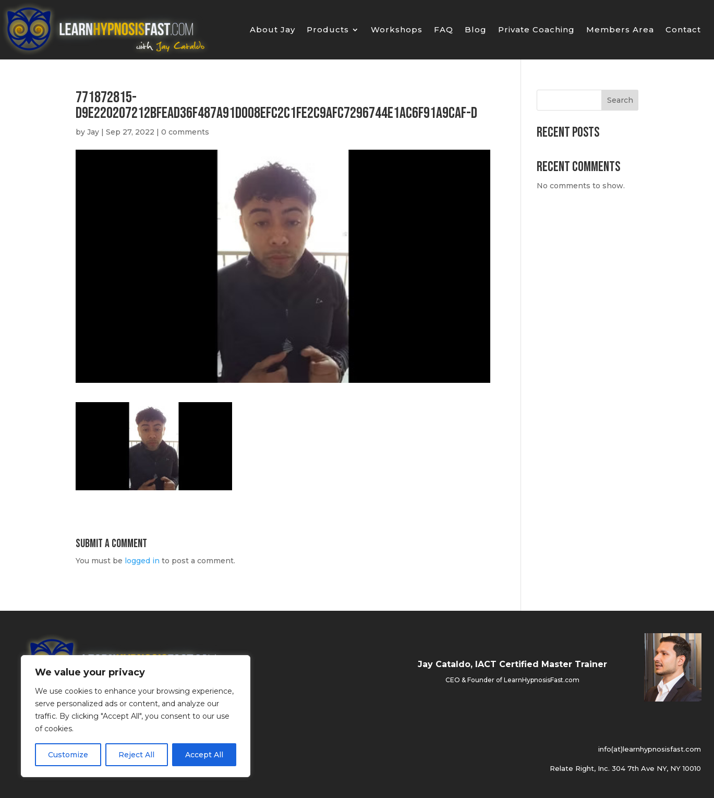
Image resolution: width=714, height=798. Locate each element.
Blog (476, 30)
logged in (142, 560)
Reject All (136, 754)
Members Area (620, 30)
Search (620, 100)
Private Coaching (536, 30)
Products (328, 30)
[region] (135, 716)
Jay (93, 132)
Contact (683, 30)
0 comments (185, 132)
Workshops (396, 30)
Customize (68, 754)
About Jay (272, 30)
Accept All (204, 754)
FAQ (443, 30)
